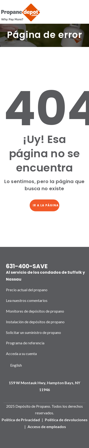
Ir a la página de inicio (46, 205)
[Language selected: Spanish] (16, 365)
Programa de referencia (25, 343)
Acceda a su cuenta (21, 353)
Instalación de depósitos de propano (35, 321)
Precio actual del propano (26, 289)
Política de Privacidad (21, 419)
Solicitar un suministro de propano (33, 332)
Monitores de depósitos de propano (35, 311)
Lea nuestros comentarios (26, 300)
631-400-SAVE (27, 266)
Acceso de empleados (47, 426)
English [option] (16, 365)
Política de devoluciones (66, 419)
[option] (16, 365)
